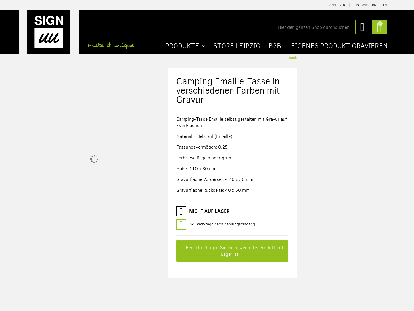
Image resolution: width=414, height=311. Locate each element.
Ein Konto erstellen (370, 5)
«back (291, 57)
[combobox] (322, 27)
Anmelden (337, 5)
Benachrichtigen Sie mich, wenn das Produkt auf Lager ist (234, 250)
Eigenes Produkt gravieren (339, 45)
